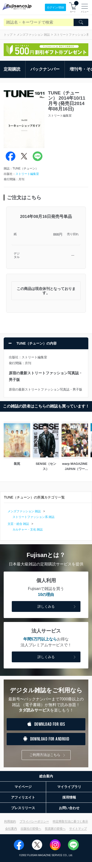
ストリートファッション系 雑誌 (33, 517)
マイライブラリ (69, 787)
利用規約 (10, 821)
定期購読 (12, 69)
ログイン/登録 (55, 7)
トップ (8, 34)
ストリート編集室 (27, 174)
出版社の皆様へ (31, 828)
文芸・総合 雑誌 (18, 524)
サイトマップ (78, 828)
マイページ (23, 787)
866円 (57, 234)
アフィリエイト (23, 797)
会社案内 (11, 828)
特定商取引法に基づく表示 (70, 821)
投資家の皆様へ (55, 828)
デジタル (17, 255)
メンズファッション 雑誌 (33, 34)
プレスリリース (23, 808)
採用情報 (69, 797)
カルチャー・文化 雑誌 (28, 529)
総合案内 (46, 776)
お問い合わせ (69, 808)
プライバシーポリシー (34, 821)
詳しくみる (57, 607)
